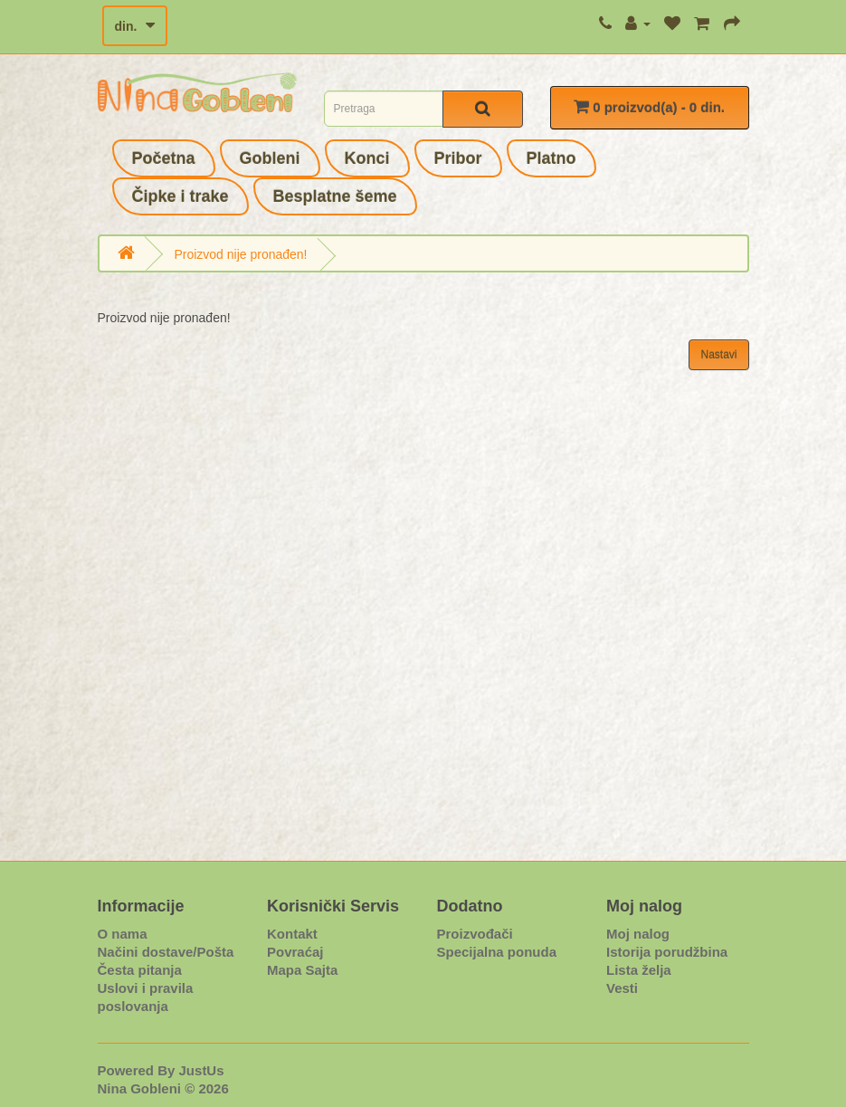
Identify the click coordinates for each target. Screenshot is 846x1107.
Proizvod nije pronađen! (240, 254)
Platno (551, 158)
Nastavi (718, 354)
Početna (163, 158)
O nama (122, 933)
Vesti (622, 988)
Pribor (458, 158)
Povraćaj (295, 951)
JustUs (201, 1070)
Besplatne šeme (335, 196)
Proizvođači (475, 933)
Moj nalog (638, 933)
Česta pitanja (140, 970)
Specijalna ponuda (497, 951)
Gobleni (270, 158)
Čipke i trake (180, 196)
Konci (367, 158)
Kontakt (292, 933)
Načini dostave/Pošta (166, 951)
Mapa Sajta (302, 970)
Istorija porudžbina (666, 951)
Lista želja (638, 970)
